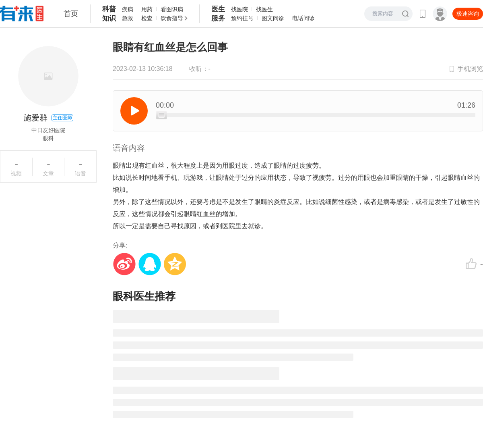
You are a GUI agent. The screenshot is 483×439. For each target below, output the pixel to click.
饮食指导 (172, 18)
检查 (147, 18)
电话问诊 (303, 18)
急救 (127, 18)
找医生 (264, 9)
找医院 (239, 9)
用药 (147, 9)
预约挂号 (242, 18)
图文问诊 (273, 18)
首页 (71, 14)
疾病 (127, 9)
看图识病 (172, 9)
